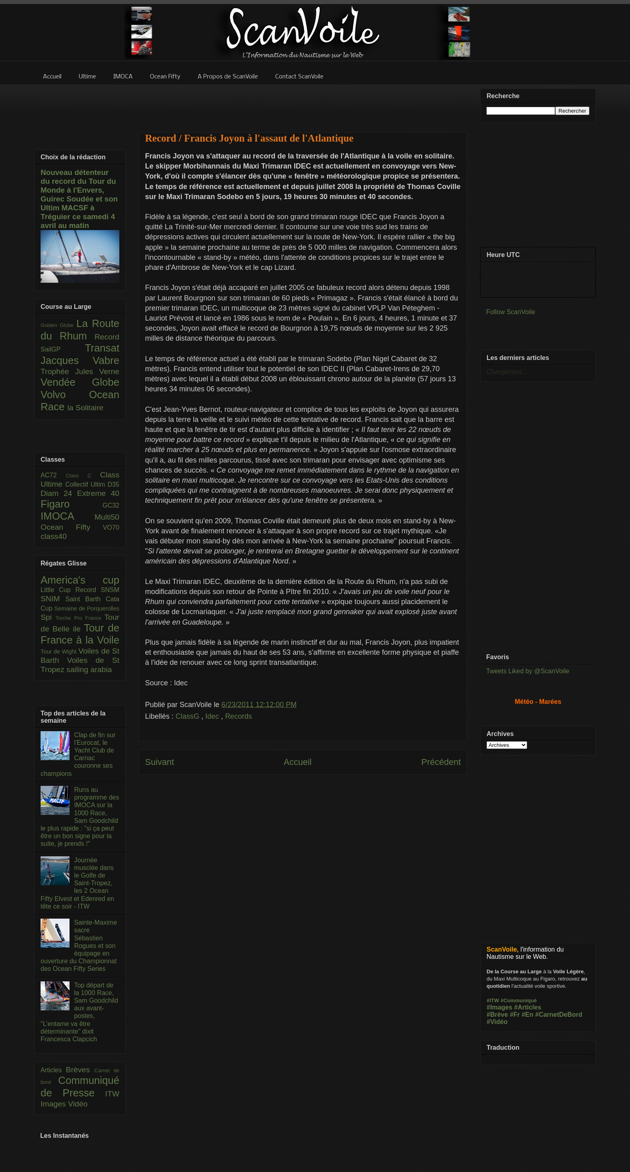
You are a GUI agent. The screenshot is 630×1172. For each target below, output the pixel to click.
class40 (54, 536)
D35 (113, 484)
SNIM (53, 598)
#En (527, 1014)
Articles (53, 1070)
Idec (213, 716)
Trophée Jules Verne (80, 371)
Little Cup (58, 589)
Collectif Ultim (86, 484)
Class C (83, 476)
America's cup (80, 580)
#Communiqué (519, 1000)
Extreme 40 (98, 493)
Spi (48, 617)
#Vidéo (497, 1021)
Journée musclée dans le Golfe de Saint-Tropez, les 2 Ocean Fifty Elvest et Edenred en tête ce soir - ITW (77, 883)
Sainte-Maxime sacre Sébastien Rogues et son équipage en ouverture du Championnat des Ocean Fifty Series (79, 945)
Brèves (80, 1069)
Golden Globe (58, 325)
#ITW (493, 1000)
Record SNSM (97, 589)
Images (54, 1104)
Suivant (159, 762)
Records (238, 716)
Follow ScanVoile (510, 311)
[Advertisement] (303, 103)
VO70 (111, 527)
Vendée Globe (80, 382)
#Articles (528, 1007)
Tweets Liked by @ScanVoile (527, 671)
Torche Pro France (79, 618)
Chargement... (507, 371)
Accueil (298, 762)
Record (106, 337)
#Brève (497, 1014)
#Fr (515, 1014)
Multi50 (106, 517)
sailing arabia (89, 669)
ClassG (188, 716)
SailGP (63, 349)
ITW (112, 1094)
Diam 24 (59, 493)
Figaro (71, 504)
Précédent (441, 762)
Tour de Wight (59, 651)
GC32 (110, 505)
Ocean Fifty (72, 527)
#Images (499, 1007)
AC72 (53, 475)
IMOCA (67, 516)
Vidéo (78, 1104)
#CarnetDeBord (558, 1014)
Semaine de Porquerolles (86, 608)
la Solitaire (86, 407)
